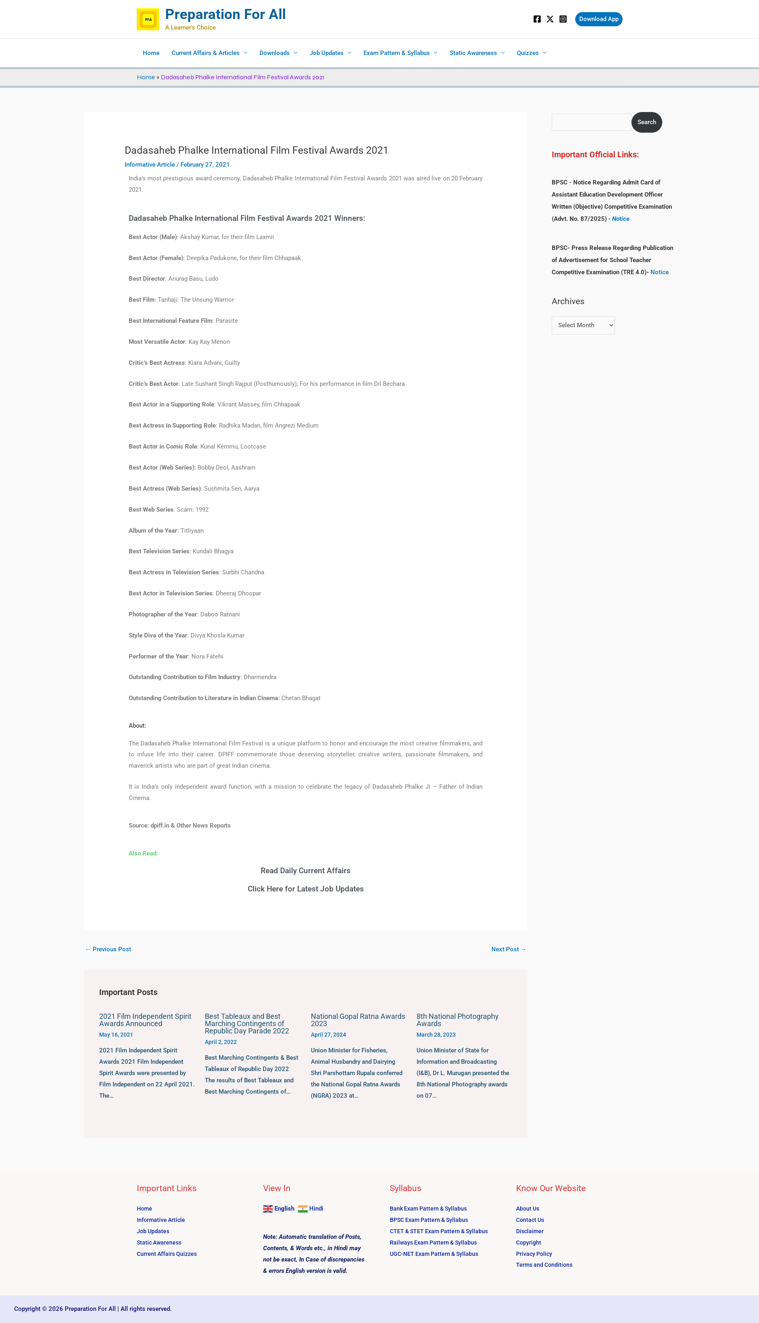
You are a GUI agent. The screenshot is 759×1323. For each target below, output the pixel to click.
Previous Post (108, 949)
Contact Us (531, 1220)
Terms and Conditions (546, 1264)
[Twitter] (550, 19)
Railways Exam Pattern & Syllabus (436, 1242)
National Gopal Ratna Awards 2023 (358, 1020)
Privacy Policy (535, 1253)
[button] (599, 19)
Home (151, 53)
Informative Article (150, 164)
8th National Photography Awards (458, 1020)
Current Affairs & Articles (206, 53)
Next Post (509, 949)
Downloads (274, 53)
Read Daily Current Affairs (306, 870)
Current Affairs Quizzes (168, 1253)
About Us (528, 1208)
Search (647, 122)
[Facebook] (537, 19)
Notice (620, 218)
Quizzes (528, 53)
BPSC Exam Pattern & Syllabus (431, 1220)
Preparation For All (225, 14)
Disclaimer (530, 1231)
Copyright (529, 1242)
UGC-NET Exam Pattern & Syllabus (436, 1253)
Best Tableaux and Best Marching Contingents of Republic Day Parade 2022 (247, 1023)
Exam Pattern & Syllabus (397, 53)
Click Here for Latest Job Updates (306, 888)
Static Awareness (473, 53)
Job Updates (327, 53)
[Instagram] (563, 19)
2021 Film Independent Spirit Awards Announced (145, 1020)
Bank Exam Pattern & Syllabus (430, 1208)
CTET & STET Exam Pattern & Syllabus (442, 1231)
